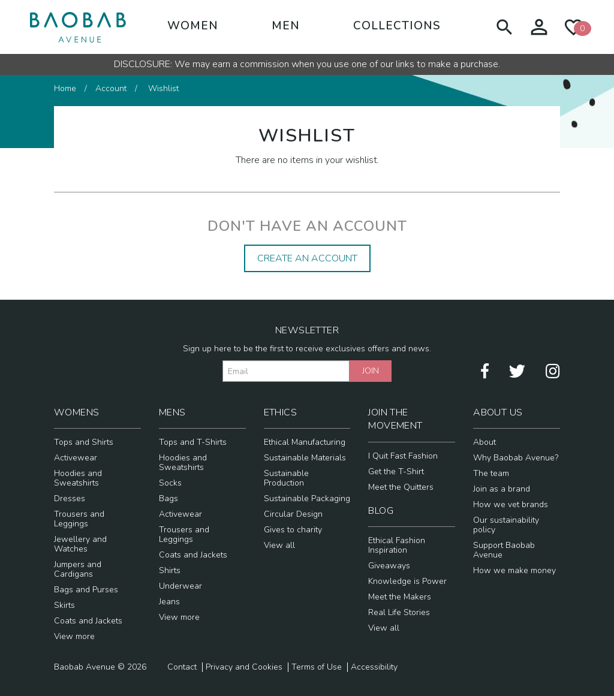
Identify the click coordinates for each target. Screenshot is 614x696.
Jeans (169, 601)
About (484, 442)
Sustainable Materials (305, 457)
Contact (182, 667)
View (74, 636)
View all (279, 545)
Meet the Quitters (401, 487)
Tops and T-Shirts (193, 442)
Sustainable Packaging (307, 498)
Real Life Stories (399, 612)
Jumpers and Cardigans (77, 569)
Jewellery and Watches (80, 544)
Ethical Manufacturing (304, 442)
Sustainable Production (286, 478)
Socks (170, 483)
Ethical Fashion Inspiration (396, 545)
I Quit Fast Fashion (403, 456)
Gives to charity (293, 529)
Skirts (64, 605)
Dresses (69, 498)
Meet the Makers (399, 596)
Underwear (180, 586)
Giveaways (389, 565)
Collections (397, 26)
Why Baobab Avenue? (515, 457)
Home (65, 88)
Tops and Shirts (83, 442)
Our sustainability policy (506, 524)
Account (111, 88)
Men (286, 26)
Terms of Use (316, 667)
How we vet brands (510, 504)
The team (491, 473)
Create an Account (307, 258)
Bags (168, 498)
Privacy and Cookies (244, 667)
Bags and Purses (86, 589)
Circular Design (293, 514)
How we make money (514, 570)
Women (192, 26)
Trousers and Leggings (79, 518)
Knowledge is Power (407, 581)
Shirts (169, 570)
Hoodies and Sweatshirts (78, 478)
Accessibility (374, 667)
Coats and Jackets (88, 620)
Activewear (75, 457)
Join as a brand (501, 489)
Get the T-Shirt (396, 471)
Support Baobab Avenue (504, 550)
